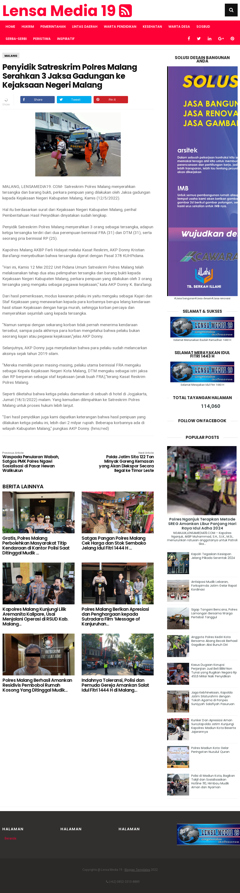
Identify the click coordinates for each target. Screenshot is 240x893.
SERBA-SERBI (16, 38)
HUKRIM (28, 26)
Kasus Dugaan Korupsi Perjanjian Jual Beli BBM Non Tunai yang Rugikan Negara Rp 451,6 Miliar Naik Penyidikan (214, 670)
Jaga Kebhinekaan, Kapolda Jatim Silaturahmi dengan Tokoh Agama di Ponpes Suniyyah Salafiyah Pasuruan (213, 698)
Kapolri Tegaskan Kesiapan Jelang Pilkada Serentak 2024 (213, 556)
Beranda (10, 838)
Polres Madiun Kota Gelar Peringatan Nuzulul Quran (210, 750)
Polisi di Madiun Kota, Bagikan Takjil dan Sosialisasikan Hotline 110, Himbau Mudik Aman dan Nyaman (213, 781)
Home (10, 26)
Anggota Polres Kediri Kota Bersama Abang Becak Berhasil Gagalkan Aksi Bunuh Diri (214, 641)
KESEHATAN (152, 26)
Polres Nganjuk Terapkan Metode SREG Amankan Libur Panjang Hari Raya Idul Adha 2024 (202, 523)
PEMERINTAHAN (53, 26)
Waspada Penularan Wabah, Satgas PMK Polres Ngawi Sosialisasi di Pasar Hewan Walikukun (32, 462)
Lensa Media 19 (67, 11)
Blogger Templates (137, 869)
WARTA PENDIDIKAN (120, 26)
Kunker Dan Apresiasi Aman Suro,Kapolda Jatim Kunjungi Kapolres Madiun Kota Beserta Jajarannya (213, 726)
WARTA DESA (179, 26)
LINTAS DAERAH (84, 26)
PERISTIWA (42, 38)
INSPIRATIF (66, 38)
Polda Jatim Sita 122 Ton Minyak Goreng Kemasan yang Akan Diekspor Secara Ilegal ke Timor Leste (123, 462)
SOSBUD (203, 26)
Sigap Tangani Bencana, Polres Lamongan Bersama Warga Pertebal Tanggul (214, 613)
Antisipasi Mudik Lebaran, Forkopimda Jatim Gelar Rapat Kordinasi (214, 586)
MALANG (10, 56)
